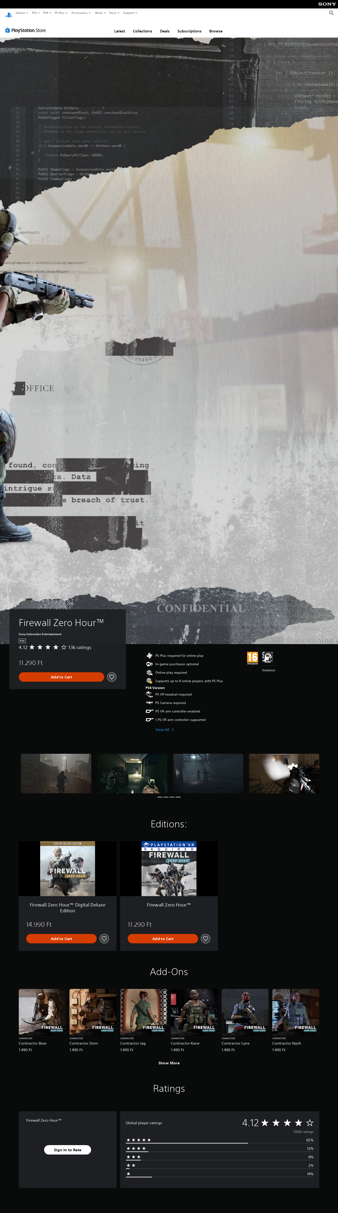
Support (128, 13)
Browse (216, 26)
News (99, 13)
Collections (142, 26)
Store (113, 13)
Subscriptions (189, 26)
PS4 (45, 13)
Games (20, 13)
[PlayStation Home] (9, 13)
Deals (165, 26)
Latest (119, 26)
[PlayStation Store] (27, 25)
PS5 (34, 13)
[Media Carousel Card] (56, 769)
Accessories (79, 13)
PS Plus (60, 13)
